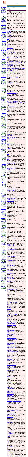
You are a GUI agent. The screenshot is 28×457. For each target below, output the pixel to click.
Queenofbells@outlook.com (10, 28)
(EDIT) (8, 5)
